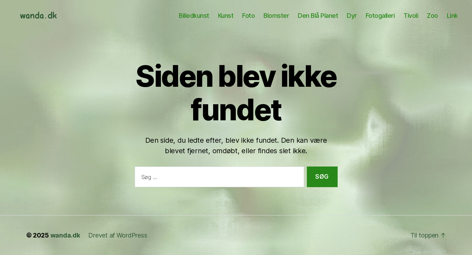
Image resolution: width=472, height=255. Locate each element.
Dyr (352, 15)
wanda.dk (65, 235)
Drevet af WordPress (117, 235)
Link (452, 15)
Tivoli (410, 15)
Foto (248, 15)
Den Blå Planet (318, 15)
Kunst (226, 15)
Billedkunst (194, 15)
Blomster (276, 15)
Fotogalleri (380, 15)
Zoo (432, 15)
